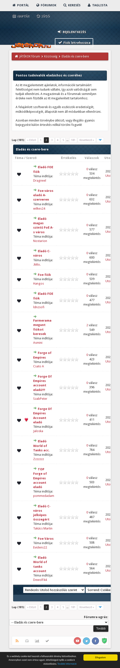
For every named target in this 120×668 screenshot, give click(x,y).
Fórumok (46, 5)
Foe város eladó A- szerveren (43, 195)
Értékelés (68, 158)
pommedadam (43, 496)
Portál (20, 5)
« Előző (31, 140)
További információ (67, 664)
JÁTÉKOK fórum (30, 56)
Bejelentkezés (71, 32)
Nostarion (40, 241)
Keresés (71, 5)
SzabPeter (40, 398)
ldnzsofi (38, 307)
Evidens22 (40, 547)
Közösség (50, 56)
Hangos (38, 283)
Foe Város (46, 538)
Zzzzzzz (38, 459)
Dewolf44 (40, 580)
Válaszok (92, 158)
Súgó (43, 16)
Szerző (31, 158)
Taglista (97, 5)
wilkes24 (39, 208)
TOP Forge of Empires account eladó (40, 478)
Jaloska (38, 431)
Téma (19, 158)
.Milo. (37, 264)
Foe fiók (44, 275)
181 (73, 140)
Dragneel (39, 180)
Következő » (87, 140)
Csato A (38, 366)
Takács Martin (42, 528)
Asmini (37, 342)
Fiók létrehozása (74, 42)
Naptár (20, 16)
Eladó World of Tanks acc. (41, 445)
